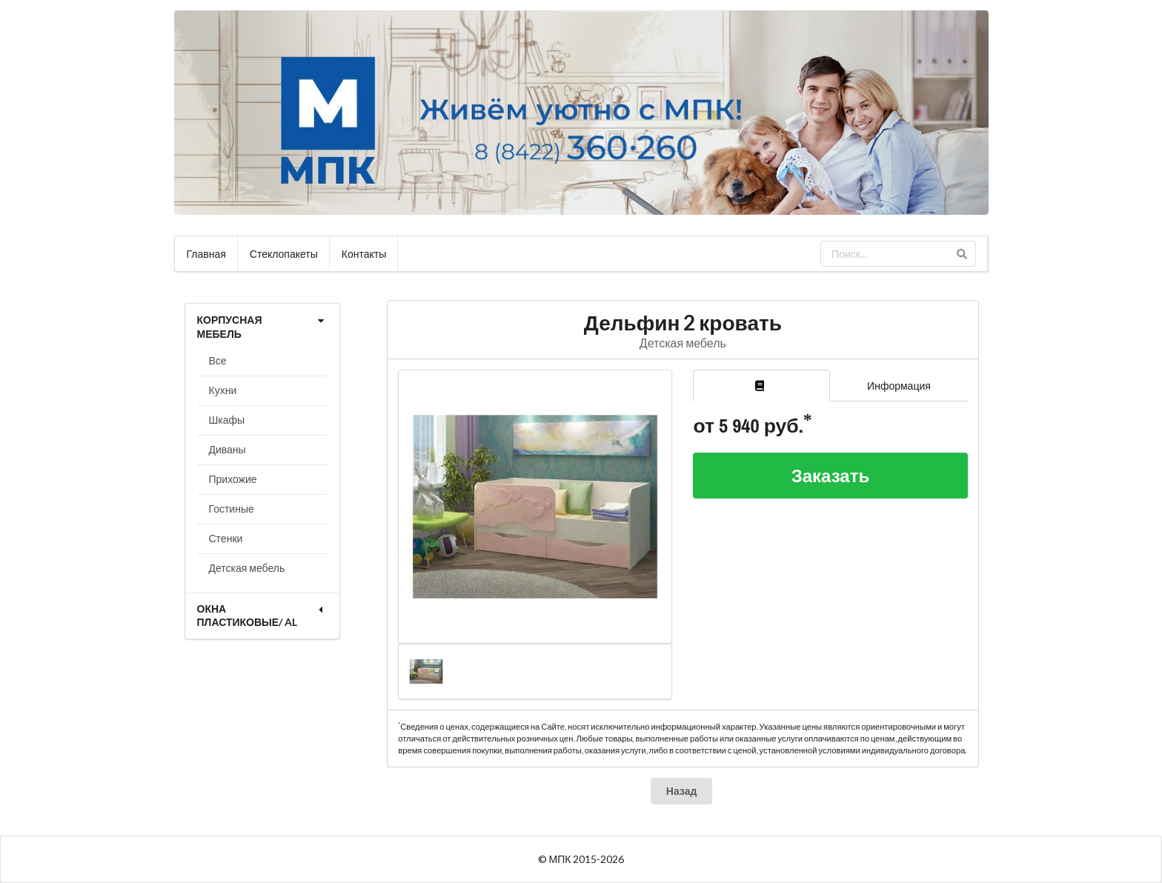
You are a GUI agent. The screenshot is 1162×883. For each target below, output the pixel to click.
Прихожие (233, 479)
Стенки (226, 538)
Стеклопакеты (284, 253)
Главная (206, 253)
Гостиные (231, 508)
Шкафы (227, 419)
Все (218, 360)
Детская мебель (247, 568)
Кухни (223, 390)
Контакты (364, 253)
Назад (681, 790)
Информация (899, 385)
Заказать (830, 475)
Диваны (227, 449)
